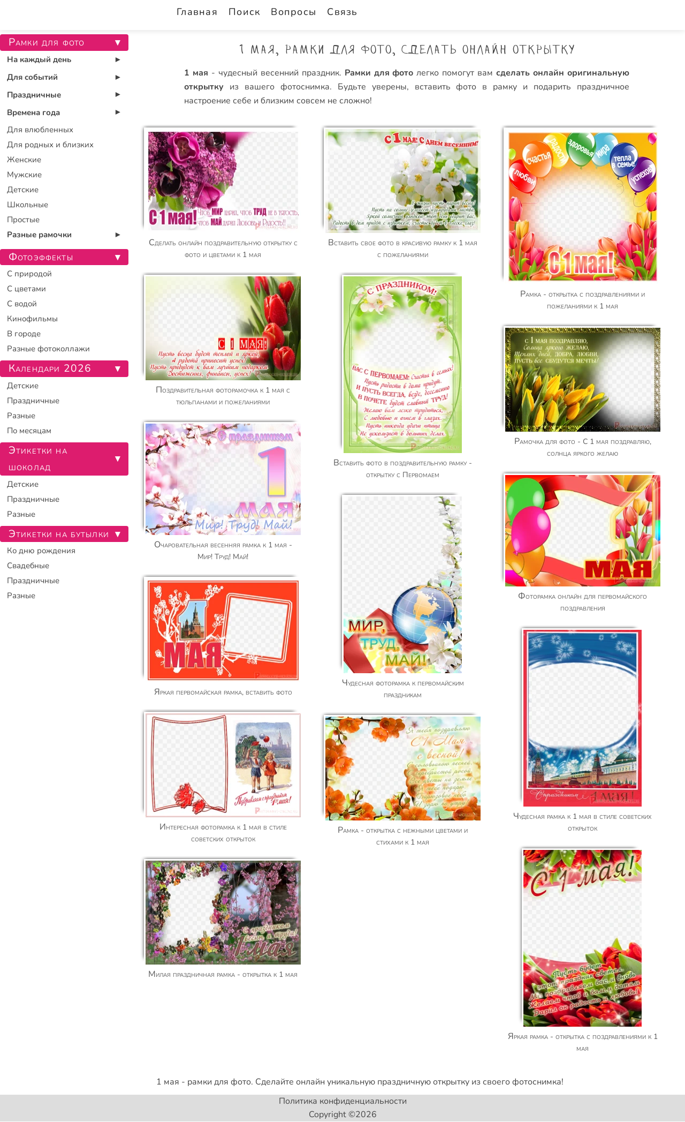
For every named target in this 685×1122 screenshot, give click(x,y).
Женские (24, 159)
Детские (23, 189)
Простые (23, 219)
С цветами (26, 288)
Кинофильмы (32, 318)
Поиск (244, 11)
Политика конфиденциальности (343, 1101)
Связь (342, 11)
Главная (197, 11)
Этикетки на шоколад (38, 458)
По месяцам (29, 430)
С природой (29, 273)
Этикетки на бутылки (59, 534)
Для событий (32, 77)
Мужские (24, 174)
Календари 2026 (50, 368)
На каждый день (39, 59)
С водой (22, 303)
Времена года (33, 112)
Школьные (27, 204)
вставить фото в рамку (466, 87)
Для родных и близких (50, 144)
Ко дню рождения (41, 550)
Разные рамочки (39, 234)
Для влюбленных (40, 129)
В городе (24, 333)
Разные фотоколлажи (48, 348)
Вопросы (293, 11)
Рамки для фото (47, 42)
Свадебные (28, 565)
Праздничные (34, 94)
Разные (21, 415)
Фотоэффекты (41, 257)
